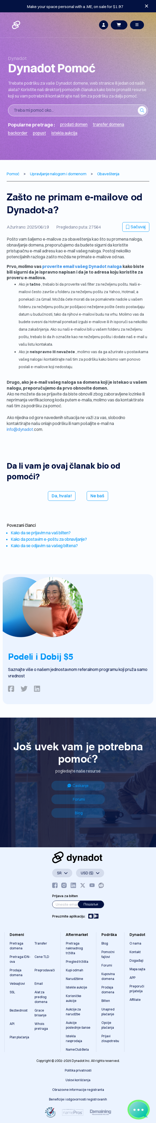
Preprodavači (45, 970)
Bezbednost (19, 1010)
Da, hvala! (62, 495)
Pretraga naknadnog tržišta (74, 948)
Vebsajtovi (17, 984)
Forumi (79, 799)
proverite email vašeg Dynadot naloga (82, 266)
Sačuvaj (136, 226)
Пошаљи (90, 904)
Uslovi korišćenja (78, 1080)
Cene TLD (42, 957)
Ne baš (97, 495)
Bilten (105, 1001)
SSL (12, 992)
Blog (79, 813)
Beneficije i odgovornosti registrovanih (78, 1099)
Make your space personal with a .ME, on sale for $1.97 (75, 6)
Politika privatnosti (78, 1070)
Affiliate (135, 1000)
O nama (135, 943)
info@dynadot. (20, 429)
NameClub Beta (77, 1049)
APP (132, 978)
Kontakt (135, 952)
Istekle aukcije (76, 987)
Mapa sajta (137, 969)
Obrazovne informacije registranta (78, 1090)
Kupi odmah (74, 970)
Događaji (136, 960)
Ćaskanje (78, 785)
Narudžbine (74, 979)
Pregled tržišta (77, 962)
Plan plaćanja (19, 1037)
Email (39, 984)
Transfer (41, 943)
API (12, 1024)
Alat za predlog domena (41, 997)
